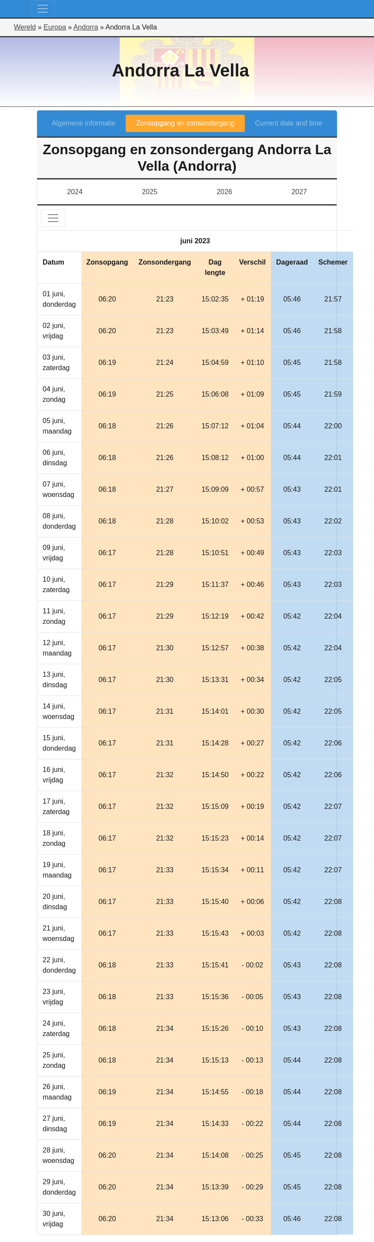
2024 (75, 191)
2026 (224, 191)
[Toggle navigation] (42, 8)
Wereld (25, 27)
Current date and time (289, 123)
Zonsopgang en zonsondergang (185, 123)
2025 (149, 191)
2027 (299, 191)
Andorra (85, 27)
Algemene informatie (84, 123)
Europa (54, 27)
